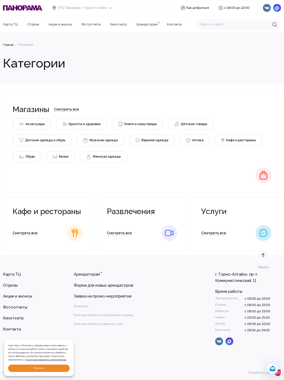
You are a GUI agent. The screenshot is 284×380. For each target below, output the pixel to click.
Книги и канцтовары (137, 124)
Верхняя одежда (151, 140)
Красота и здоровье (82, 124)
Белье (60, 157)
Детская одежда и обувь (42, 140)
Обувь (27, 156)
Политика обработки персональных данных (104, 315)
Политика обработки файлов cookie (98, 324)
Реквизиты (81, 306)
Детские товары (191, 124)
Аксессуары (32, 124)
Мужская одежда (100, 140)
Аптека (195, 140)
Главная (8, 44)
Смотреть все (66, 109)
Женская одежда (103, 156)
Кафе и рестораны (238, 140)
